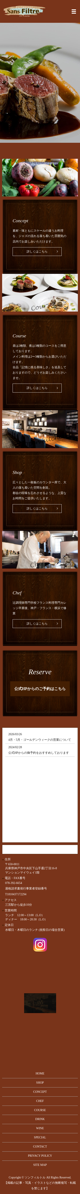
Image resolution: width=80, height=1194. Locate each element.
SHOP (40, 1082)
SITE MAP (40, 1165)
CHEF (40, 1101)
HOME (40, 1073)
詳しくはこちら (37, 251)
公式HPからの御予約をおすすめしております (38, 752)
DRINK (40, 1119)
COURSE (40, 1110)
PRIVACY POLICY (40, 1155)
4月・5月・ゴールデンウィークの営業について (39, 739)
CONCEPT (40, 1091)
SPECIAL (40, 1137)
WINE (40, 1128)
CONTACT (40, 1146)
